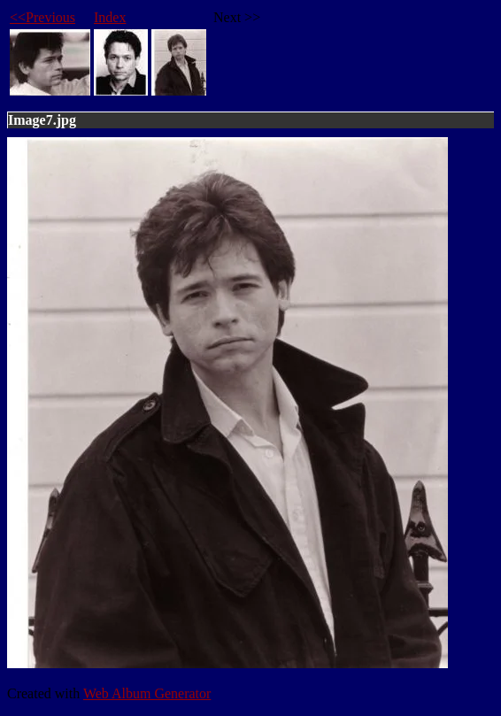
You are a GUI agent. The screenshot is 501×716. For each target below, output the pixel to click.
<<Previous (42, 17)
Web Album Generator (147, 693)
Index (110, 17)
